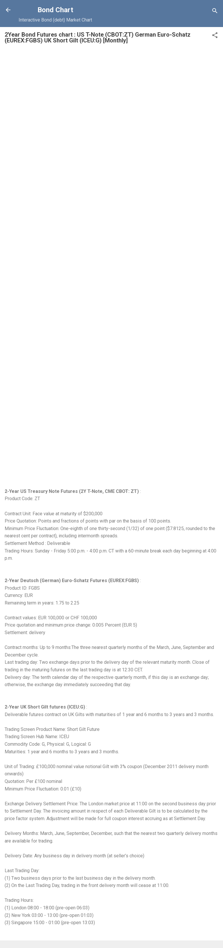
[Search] (214, 12)
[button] (214, 36)
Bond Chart (55, 10)
